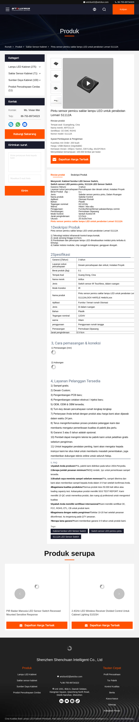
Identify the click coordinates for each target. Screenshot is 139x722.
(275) (22, 67)
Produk (18, 47)
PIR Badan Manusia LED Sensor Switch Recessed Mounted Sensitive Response (33, 613)
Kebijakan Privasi (112, 710)
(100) (23, 80)
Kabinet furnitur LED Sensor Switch (69, 531)
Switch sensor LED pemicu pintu (106, 531)
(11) (24, 88)
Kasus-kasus (112, 698)
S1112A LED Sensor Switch (66, 537)
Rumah (8, 47)
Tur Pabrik (112, 680)
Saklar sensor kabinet (36, 47)
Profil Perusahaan (112, 674)
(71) (22, 73)
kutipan (123, 9)
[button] (19, 593)
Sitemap (112, 704)
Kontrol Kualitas (112, 686)
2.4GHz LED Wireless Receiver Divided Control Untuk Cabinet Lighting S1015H (100, 613)
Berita (112, 692)
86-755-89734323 (124, 2)
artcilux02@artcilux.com (96, 2)
